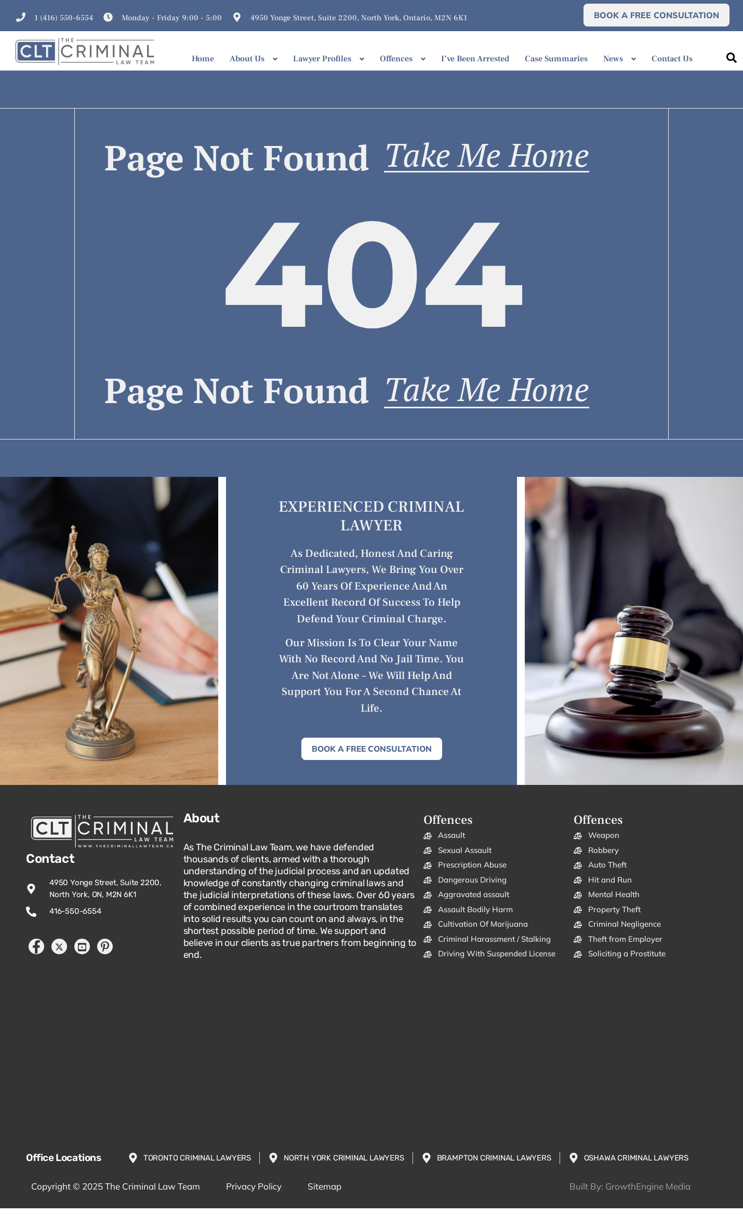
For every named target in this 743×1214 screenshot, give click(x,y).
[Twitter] (59, 952)
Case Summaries (556, 59)
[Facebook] (36, 952)
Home (203, 59)
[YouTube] (82, 952)
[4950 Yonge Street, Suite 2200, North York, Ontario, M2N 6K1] (237, 17)
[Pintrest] (105, 952)
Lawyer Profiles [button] (322, 59)
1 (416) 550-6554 (63, 18)
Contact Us (672, 59)
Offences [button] (396, 59)
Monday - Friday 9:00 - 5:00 (172, 18)
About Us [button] (247, 59)
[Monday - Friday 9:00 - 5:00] (108, 17)
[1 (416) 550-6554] (20, 17)
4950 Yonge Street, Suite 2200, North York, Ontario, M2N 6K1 (358, 18)
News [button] (613, 59)
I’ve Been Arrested (475, 59)
